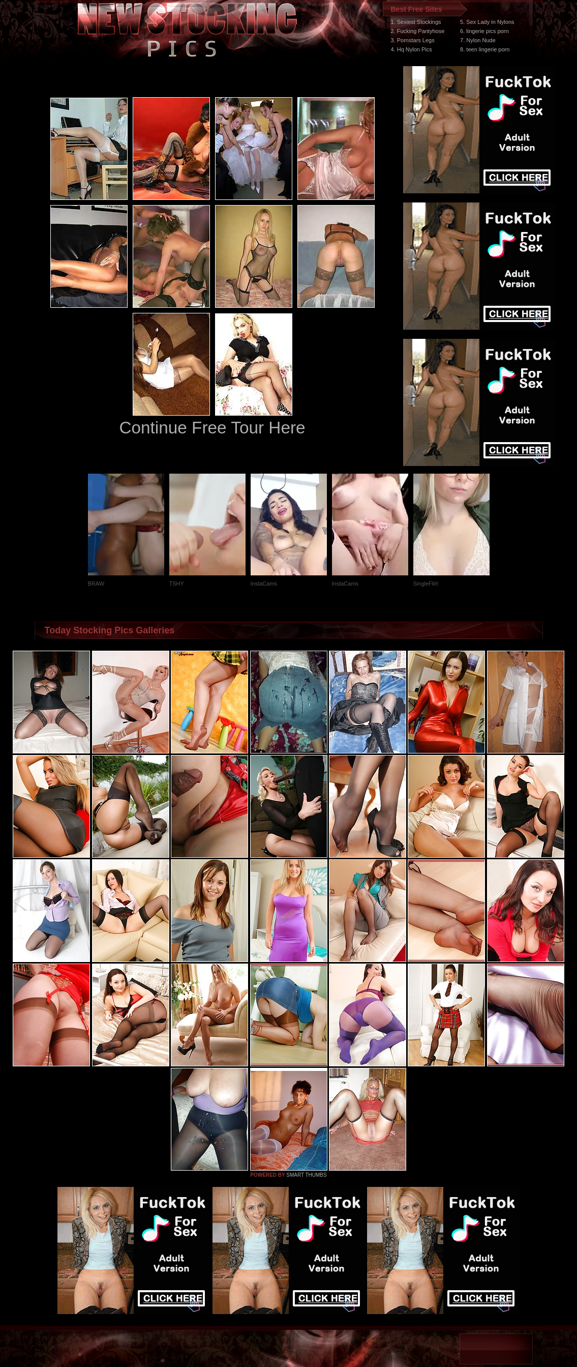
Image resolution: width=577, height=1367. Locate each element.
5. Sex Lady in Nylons (487, 22)
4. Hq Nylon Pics (411, 49)
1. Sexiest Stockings (416, 22)
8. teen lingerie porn (484, 49)
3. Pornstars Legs (413, 40)
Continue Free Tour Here (212, 427)
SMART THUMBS (306, 1175)
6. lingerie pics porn (484, 31)
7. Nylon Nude (478, 40)
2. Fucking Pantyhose (418, 31)
